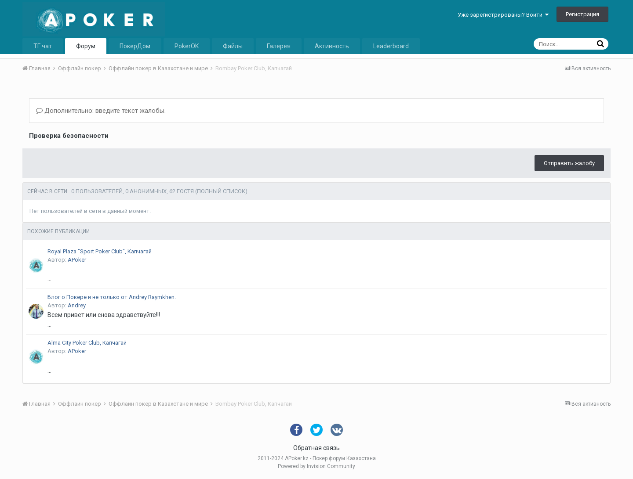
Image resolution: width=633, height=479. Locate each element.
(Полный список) (221, 191)
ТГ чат (42, 46)
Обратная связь (316, 447)
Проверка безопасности (69, 136)
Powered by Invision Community (316, 466)
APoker (77, 259)
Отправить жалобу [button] (569, 163)
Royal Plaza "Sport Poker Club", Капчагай (99, 251)
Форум (85, 46)
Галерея (279, 46)
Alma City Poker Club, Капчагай (87, 342)
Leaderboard (391, 46)
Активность (332, 46)
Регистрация (582, 14)
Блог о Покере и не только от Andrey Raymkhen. (111, 297)
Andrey (77, 305)
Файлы (233, 46)
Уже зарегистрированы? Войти (503, 14)
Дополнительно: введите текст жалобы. (101, 111)
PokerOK (187, 46)
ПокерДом (135, 46)
